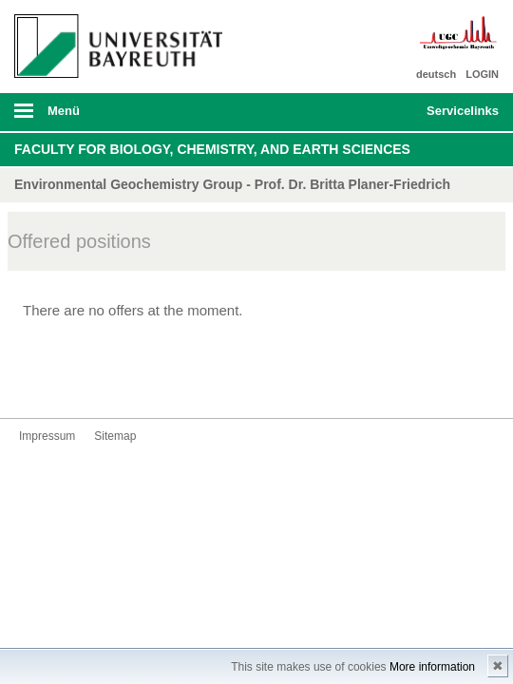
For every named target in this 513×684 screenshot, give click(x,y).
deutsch (436, 74)
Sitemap (115, 436)
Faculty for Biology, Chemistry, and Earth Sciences (212, 149)
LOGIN (482, 74)
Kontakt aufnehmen (34, 382)
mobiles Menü (113, 117)
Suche (364, 112)
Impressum (47, 436)
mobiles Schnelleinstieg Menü (455, 117)
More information (432, 667)
